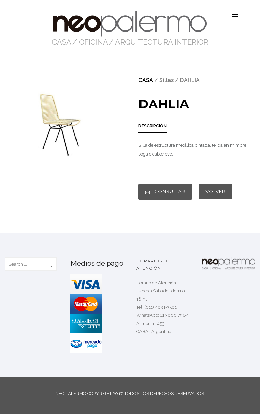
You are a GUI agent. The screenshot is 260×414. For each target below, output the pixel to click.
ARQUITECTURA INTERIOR (161, 42)
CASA (61, 42)
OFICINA (93, 42)
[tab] (152, 128)
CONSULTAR (165, 191)
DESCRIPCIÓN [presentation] (152, 125)
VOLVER (215, 191)
